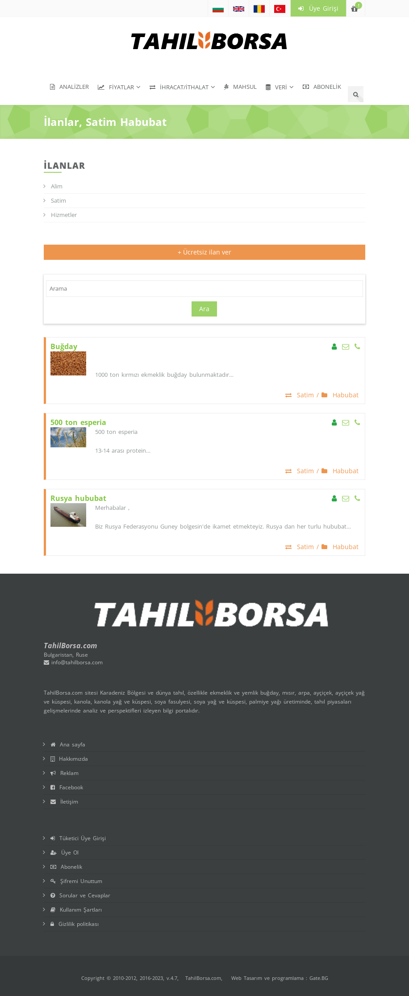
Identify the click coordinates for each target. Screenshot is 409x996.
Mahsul (240, 87)
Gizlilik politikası (74, 924)
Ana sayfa (67, 744)
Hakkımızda (69, 759)
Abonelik (322, 87)
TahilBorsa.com (203, 978)
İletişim (64, 801)
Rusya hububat (78, 498)
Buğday (63, 346)
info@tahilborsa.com (73, 662)
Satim (58, 200)
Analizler (69, 87)
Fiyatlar (116, 87)
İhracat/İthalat (179, 87)
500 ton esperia (78, 422)
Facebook (66, 787)
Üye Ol (64, 852)
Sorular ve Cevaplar (80, 895)
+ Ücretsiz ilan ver (204, 252)
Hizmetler (64, 215)
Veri (276, 87)
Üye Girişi (318, 8)
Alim (57, 186)
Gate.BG (318, 978)
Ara (204, 308)
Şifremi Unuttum (76, 881)
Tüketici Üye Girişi (78, 838)
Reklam (64, 773)
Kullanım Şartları (76, 909)
